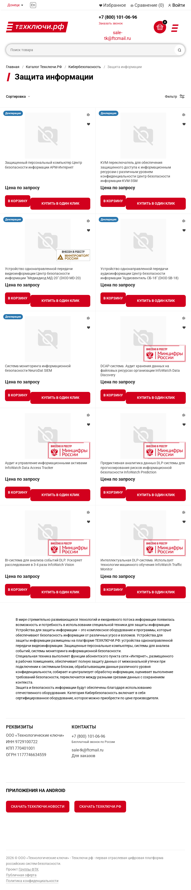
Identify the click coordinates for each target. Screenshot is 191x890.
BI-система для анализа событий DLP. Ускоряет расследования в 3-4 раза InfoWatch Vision (43, 562)
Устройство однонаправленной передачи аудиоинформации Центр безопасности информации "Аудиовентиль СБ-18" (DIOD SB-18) (139, 273)
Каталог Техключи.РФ (44, 67)
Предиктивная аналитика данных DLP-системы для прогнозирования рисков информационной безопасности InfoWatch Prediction (142, 467)
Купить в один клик (60, 203)
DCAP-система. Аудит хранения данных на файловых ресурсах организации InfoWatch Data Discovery (140, 370)
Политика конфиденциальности (32, 881)
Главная (12, 67)
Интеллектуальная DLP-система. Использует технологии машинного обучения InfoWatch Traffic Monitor (141, 564)
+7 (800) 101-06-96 (118, 19)
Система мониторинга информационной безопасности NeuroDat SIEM (38, 368)
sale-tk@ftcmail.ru (117, 35)
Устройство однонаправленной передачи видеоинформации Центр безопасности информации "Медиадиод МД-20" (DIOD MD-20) (43, 273)
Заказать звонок (111, 23)
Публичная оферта (21, 875)
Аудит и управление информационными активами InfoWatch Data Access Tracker (46, 465)
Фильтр (171, 96)
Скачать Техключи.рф (100, 806)
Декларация (13, 113)
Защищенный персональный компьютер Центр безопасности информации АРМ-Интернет (43, 165)
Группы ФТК (29, 869)
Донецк (13, 5)
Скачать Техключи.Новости (37, 806)
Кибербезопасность (84, 67)
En (33, 5)
